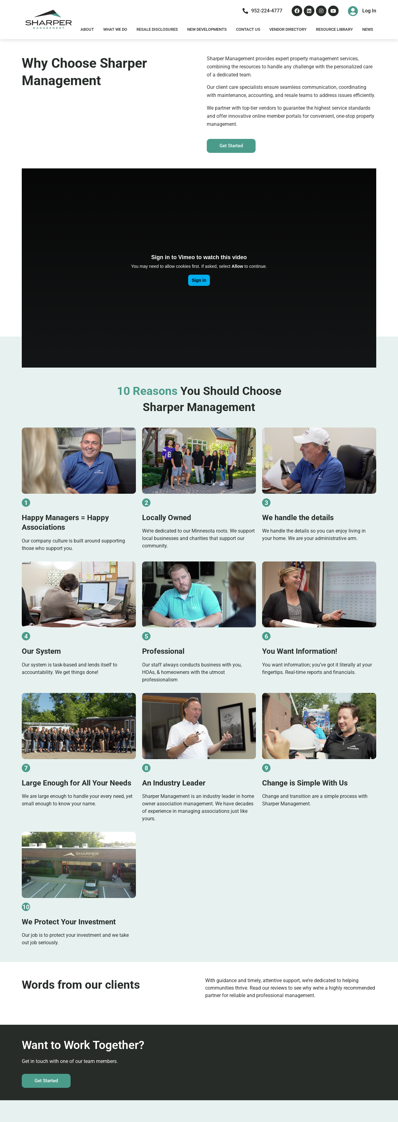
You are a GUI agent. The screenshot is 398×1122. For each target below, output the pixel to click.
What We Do (115, 29)
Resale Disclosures (157, 29)
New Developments (207, 29)
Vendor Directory (288, 29)
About (87, 29)
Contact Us (248, 29)
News (367, 29)
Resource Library (334, 29)
